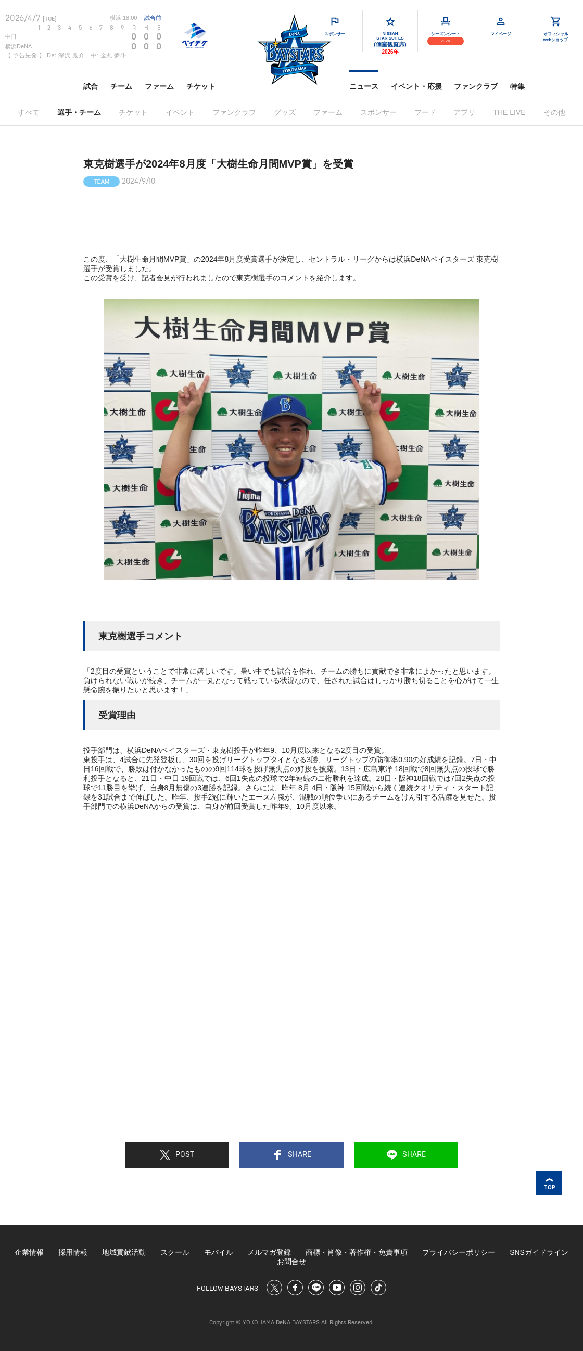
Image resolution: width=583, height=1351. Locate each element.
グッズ (285, 112)
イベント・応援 (416, 86)
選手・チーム (79, 112)
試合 (90, 86)
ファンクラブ (476, 86)
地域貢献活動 (124, 1252)
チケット (201, 86)
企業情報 (29, 1252)
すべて (29, 112)
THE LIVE (509, 112)
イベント (180, 112)
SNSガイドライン (539, 1252)
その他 (554, 112)
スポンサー (378, 112)
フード (425, 112)
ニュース (363, 86)
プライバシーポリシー (458, 1252)
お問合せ (291, 1261)
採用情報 (72, 1252)
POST (177, 1155)
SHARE (291, 1155)
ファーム (159, 86)
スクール (174, 1252)
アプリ (464, 112)
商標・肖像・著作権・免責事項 (357, 1252)
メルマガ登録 (269, 1252)
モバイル (218, 1252)
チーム (121, 86)
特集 (517, 86)
